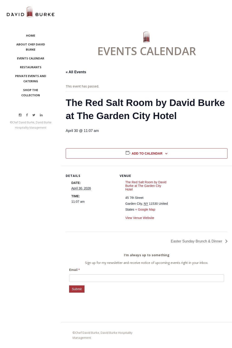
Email (74, 270)
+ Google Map (145, 209)
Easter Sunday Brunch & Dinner (197, 241)
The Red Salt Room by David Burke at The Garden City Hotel (145, 185)
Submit (77, 289)
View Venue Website (139, 218)
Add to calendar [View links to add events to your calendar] (147, 153)
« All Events (76, 72)
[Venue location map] (197, 197)
